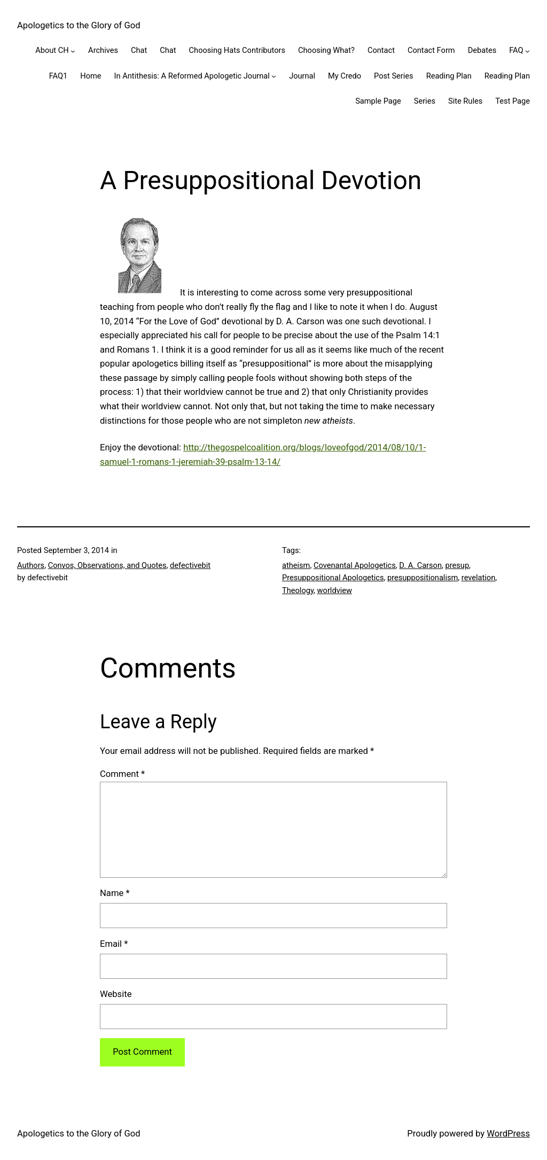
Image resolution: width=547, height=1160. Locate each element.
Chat (139, 50)
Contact (381, 50)
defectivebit (190, 565)
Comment (122, 774)
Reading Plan (449, 76)
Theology (298, 590)
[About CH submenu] (73, 51)
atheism (296, 565)
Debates (482, 50)
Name (115, 893)
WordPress (508, 1133)
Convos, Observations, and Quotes (107, 565)
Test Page (512, 101)
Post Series (393, 76)
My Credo (344, 76)
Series (424, 101)
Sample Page (378, 101)
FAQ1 (58, 76)
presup (458, 565)
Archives (103, 50)
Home (90, 76)
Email (114, 944)
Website (115, 994)
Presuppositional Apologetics (333, 577)
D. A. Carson (420, 565)
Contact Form (431, 50)
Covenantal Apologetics (355, 565)
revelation (478, 577)
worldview (334, 590)
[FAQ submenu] (527, 51)
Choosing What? (326, 50)
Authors (30, 565)
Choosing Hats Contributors (237, 50)
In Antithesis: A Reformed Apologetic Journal (192, 76)
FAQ (516, 50)
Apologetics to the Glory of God (78, 25)
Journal (302, 76)
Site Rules (465, 101)
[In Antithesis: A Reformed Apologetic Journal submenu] (273, 76)
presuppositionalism (422, 577)
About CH (51, 50)
